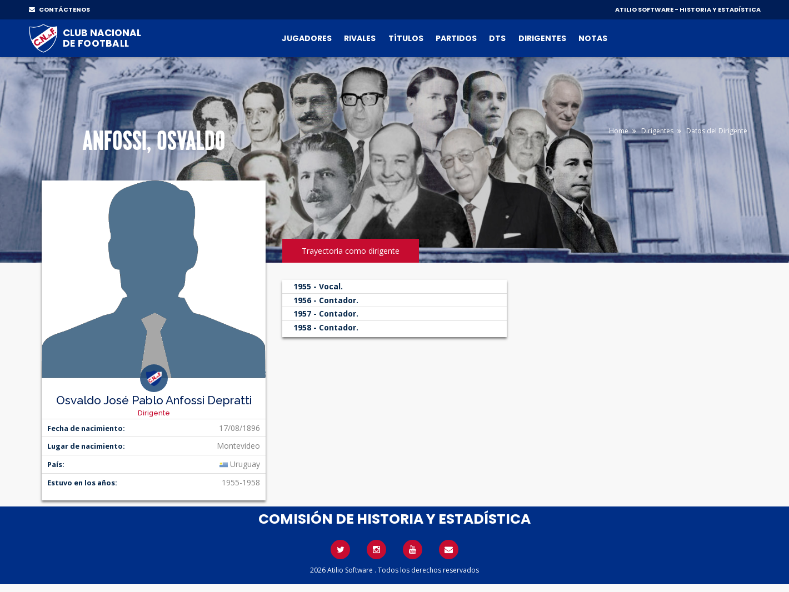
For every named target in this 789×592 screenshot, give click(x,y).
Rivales (360, 38)
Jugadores (307, 38)
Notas (592, 38)
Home (618, 131)
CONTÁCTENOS (59, 9)
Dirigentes (542, 38)
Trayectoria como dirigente (351, 250)
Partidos (456, 38)
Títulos (405, 38)
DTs (497, 38)
